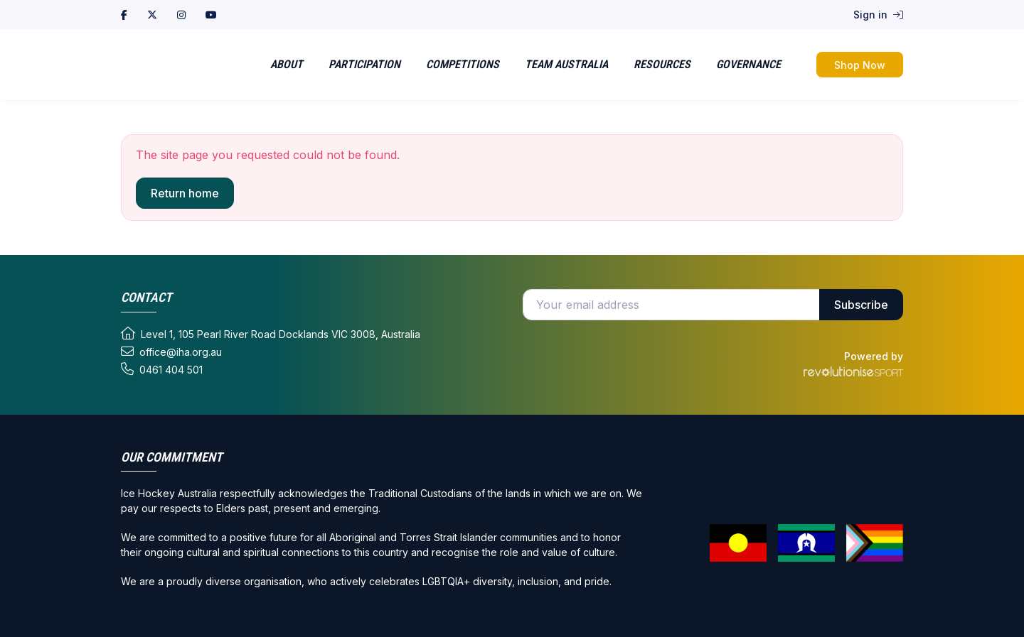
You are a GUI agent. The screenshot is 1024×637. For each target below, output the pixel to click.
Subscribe (861, 305)
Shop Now (859, 65)
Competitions (462, 64)
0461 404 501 (162, 369)
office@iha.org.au (171, 351)
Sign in (878, 15)
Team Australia (566, 64)
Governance (748, 64)
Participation (364, 64)
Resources (662, 64)
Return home (185, 193)
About (286, 64)
